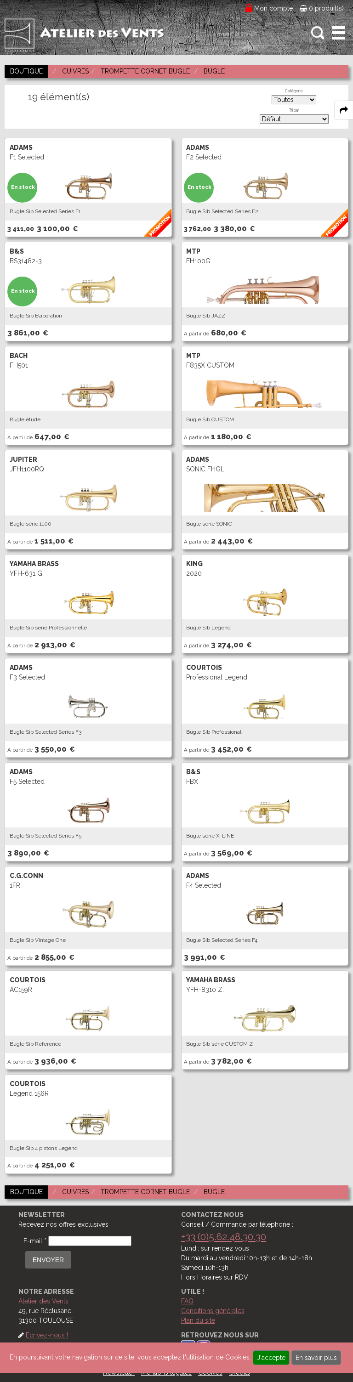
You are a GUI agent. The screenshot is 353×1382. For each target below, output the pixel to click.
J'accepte (271, 1357)
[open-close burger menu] (338, 32)
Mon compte (273, 8)
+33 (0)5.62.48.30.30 (223, 1236)
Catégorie (294, 91)
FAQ (187, 1301)
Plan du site (198, 1320)
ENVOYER (48, 1259)
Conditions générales (213, 1310)
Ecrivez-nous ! (47, 1335)
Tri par (294, 110)
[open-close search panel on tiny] (317, 32)
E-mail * (34, 1241)
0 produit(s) (322, 8)
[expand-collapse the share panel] (344, 110)
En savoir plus (316, 1357)
